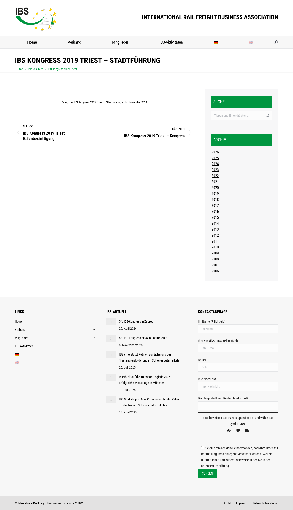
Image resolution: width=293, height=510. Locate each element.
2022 (215, 176)
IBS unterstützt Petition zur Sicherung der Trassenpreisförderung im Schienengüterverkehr (149, 357)
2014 (215, 223)
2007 (215, 265)
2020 (215, 188)
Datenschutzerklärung (215, 466)
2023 (215, 170)
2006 (215, 271)
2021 (215, 182)
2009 (215, 253)
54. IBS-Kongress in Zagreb (136, 321)
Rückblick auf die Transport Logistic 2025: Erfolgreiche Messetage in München (145, 380)
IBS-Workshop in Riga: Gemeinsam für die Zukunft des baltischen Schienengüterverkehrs (150, 402)
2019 (215, 194)
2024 (215, 164)
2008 (215, 259)
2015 (215, 217)
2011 (215, 241)
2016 (215, 211)
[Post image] (111, 321)
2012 (215, 235)
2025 (215, 158)
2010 (215, 247)
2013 (215, 229)
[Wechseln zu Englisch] (251, 42)
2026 (215, 152)
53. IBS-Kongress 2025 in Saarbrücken (143, 338)
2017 (215, 205)
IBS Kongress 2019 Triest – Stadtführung (97, 102)
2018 (215, 199)
